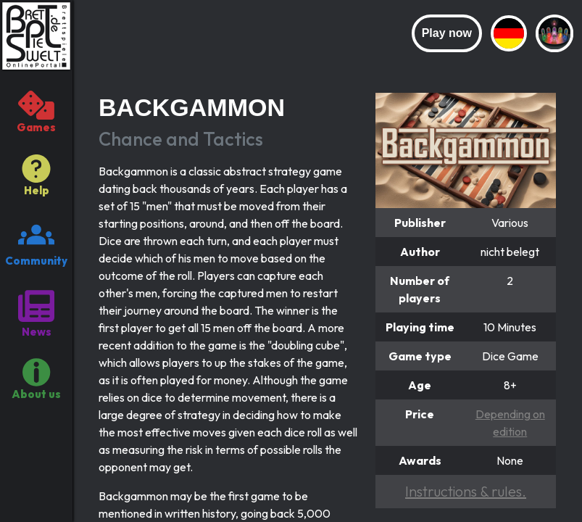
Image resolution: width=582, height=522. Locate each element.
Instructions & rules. (465, 491)
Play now (447, 33)
